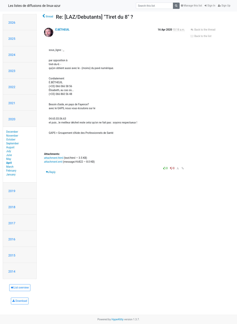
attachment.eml (53, 161)
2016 (11, 239)
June (9, 155)
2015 (11, 255)
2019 (11, 191)
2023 (11, 71)
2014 (11, 271)
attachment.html (53, 157)
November (12, 135)
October (10, 139)
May (8, 158)
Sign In (210, 5)
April (9, 162)
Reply (50, 172)
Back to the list (200, 36)
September (12, 143)
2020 (11, 119)
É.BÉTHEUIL (62, 29)
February (11, 170)
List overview (20, 287)
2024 (11, 55)
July (8, 151)
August (10, 147)
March (10, 166)
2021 (11, 103)
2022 (11, 87)
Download (19, 300)
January (11, 174)
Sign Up (224, 5)
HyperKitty (117, 319)
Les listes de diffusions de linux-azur (34, 6)
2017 (11, 223)
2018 (11, 207)
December (12, 131)
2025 (11, 39)
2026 (11, 22)
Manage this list (191, 5)
